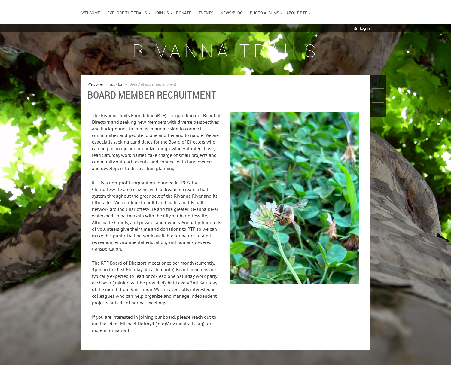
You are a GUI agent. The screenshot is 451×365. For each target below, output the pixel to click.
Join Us (116, 84)
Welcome (95, 84)
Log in (365, 28)
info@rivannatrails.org (180, 324)
